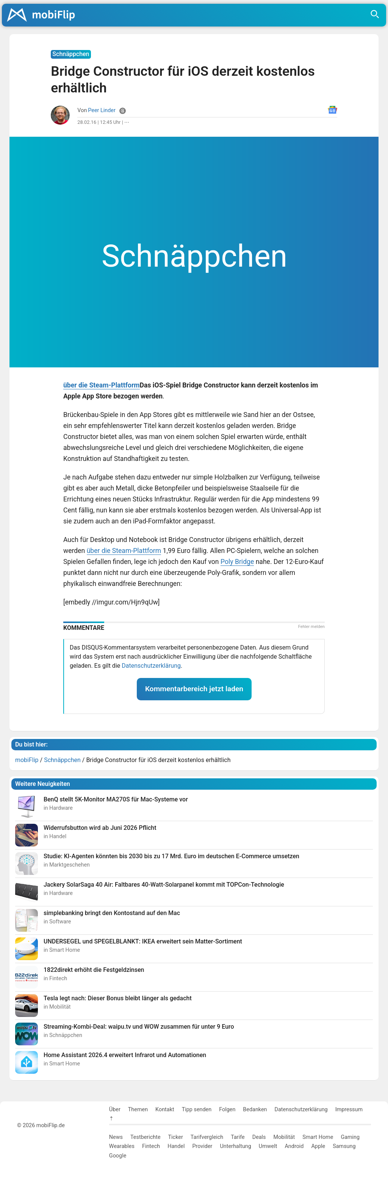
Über (114, 1109)
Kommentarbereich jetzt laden (194, 688)
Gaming (350, 1137)
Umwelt (268, 1146)
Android (294, 1146)
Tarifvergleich (207, 1137)
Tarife (237, 1137)
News (116, 1137)
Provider (202, 1146)
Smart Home (317, 1137)
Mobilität (284, 1137)
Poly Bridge (237, 561)
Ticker (175, 1137)
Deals (259, 1137)
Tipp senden (197, 1109)
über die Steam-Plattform (101, 385)
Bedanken (255, 1109)
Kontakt (164, 1109)
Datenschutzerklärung (151, 665)
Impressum (349, 1109)
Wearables (122, 1146)
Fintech (151, 1146)
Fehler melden (311, 626)
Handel (176, 1146)
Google (117, 1156)
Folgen (227, 1109)
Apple (318, 1146)
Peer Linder (102, 110)
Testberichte (145, 1137)
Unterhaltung (235, 1146)
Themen (138, 1109)
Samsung (344, 1146)
